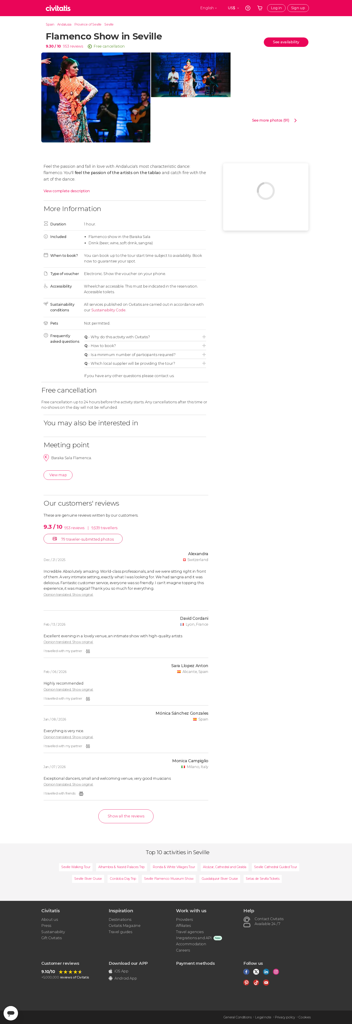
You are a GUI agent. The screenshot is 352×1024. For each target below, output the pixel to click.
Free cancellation (109, 46)
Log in (276, 8)
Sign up (298, 8)
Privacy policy (285, 1017)
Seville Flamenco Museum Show (169, 879)
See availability (286, 42)
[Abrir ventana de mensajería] (11, 1013)
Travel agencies (189, 932)
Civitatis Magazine (124, 926)
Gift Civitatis (51, 938)
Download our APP (128, 963)
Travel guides (120, 932)
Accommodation (191, 944)
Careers (183, 950)
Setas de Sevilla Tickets (262, 879)
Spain (50, 24)
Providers (184, 919)
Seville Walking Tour (75, 867)
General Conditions (237, 1017)
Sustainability (53, 932)
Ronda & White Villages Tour (174, 867)
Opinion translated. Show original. (68, 594)
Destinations (120, 919)
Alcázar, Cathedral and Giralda (224, 867)
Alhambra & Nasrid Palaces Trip (121, 867)
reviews (76, 46)
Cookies (304, 1017)
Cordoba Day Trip (123, 879)
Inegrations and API (194, 938)
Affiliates (183, 926)
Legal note (263, 1017)
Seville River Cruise (88, 879)
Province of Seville (87, 24)
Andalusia (64, 24)
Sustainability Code (108, 310)
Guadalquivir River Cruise (220, 879)
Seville (109, 24)
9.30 (53, 46)
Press (46, 926)
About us (49, 919)
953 (66, 46)
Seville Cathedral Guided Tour (275, 867)
